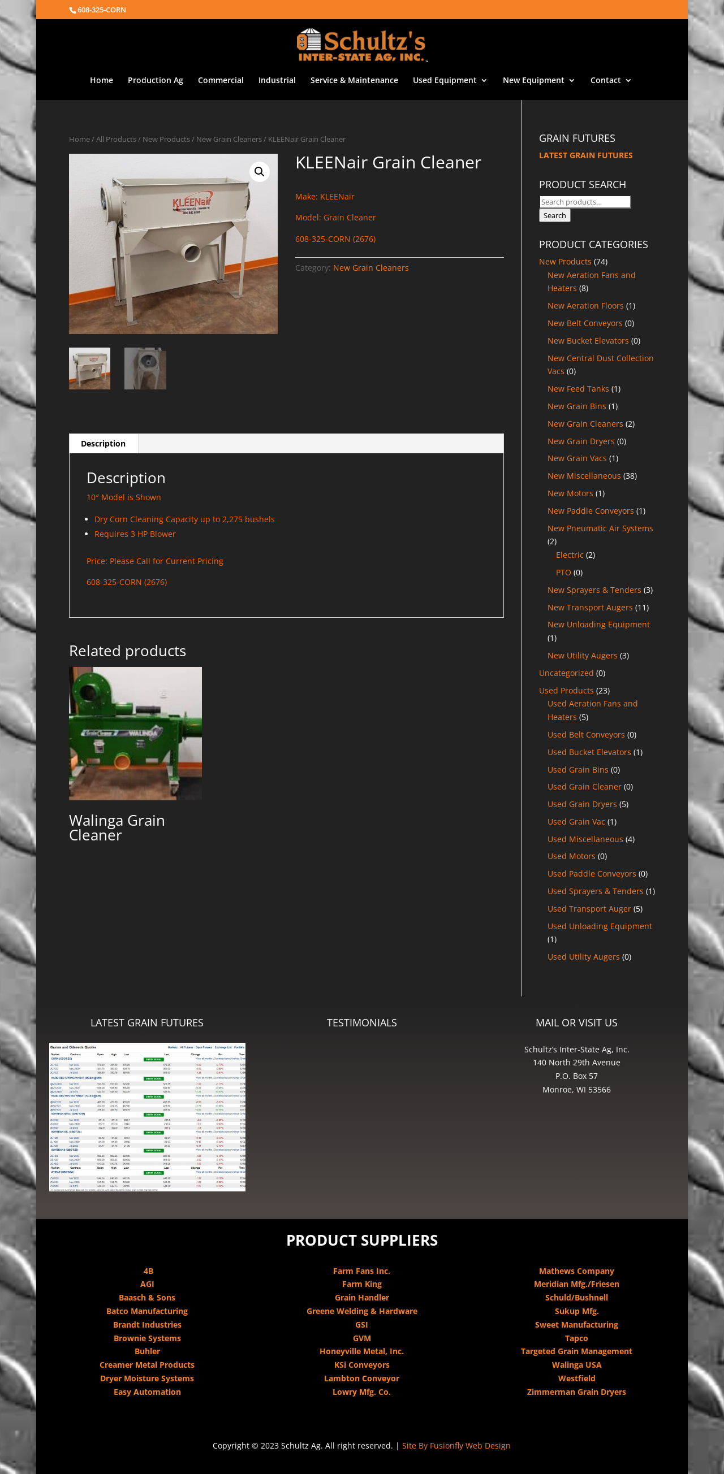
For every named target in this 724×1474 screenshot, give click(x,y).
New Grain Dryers (581, 441)
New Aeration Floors (586, 305)
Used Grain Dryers (582, 804)
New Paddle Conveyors (591, 510)
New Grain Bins (577, 406)
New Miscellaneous (584, 475)
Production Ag (155, 80)
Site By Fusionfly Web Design (456, 1445)
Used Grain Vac (576, 821)
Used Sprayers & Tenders (596, 891)
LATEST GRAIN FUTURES (586, 155)
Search (555, 215)
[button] (259, 172)
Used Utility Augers (584, 956)
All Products (116, 139)
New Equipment (533, 80)
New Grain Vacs (577, 458)
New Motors (570, 493)
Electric (570, 554)
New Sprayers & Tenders (594, 589)
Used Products (566, 690)
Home (101, 80)
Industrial (277, 80)
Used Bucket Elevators (589, 752)
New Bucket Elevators (588, 340)
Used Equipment (445, 80)
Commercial (221, 80)
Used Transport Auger (589, 908)
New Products (166, 139)
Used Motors (572, 856)
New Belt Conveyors (585, 323)
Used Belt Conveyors (586, 734)
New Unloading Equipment (599, 624)
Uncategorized (566, 672)
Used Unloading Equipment (600, 926)
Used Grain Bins (578, 769)
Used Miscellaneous (585, 839)
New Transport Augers (590, 607)
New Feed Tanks (578, 388)
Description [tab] (103, 443)
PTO (563, 572)
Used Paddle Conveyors (592, 873)
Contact (606, 80)
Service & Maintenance (354, 80)
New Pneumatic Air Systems (600, 528)
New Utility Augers (583, 655)
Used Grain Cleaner (585, 786)
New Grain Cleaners (229, 139)
